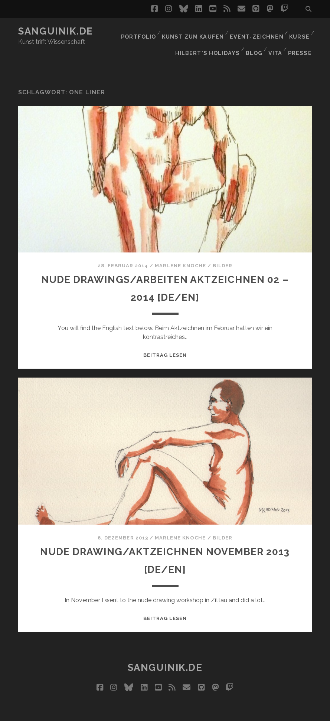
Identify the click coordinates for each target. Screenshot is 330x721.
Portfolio (140, 31)
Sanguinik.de (55, 31)
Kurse (299, 31)
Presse (301, 40)
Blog (253, 40)
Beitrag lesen (165, 339)
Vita (275, 40)
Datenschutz (221, 713)
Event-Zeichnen (256, 31)
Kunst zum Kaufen (194, 31)
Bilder (222, 249)
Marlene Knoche (180, 249)
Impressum (179, 713)
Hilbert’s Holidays (207, 40)
